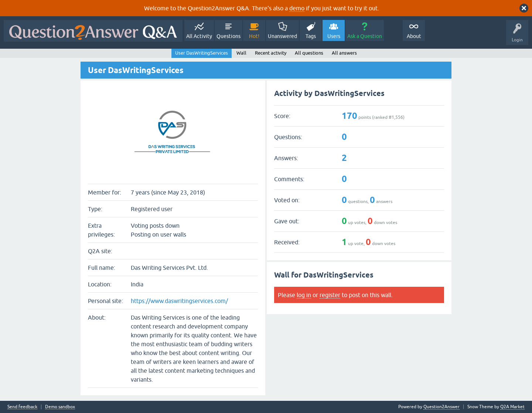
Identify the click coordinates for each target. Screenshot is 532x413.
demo (296, 8)
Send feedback (22, 407)
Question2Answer (441, 406)
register (330, 295)
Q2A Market (512, 406)
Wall (241, 53)
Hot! (254, 36)
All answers (344, 53)
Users (333, 36)
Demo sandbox (60, 407)
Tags (311, 36)
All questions (309, 53)
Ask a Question (364, 36)
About (414, 36)
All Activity (199, 36)
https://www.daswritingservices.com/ (179, 300)
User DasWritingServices (201, 53)
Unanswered (282, 36)
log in (304, 295)
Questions (228, 36)
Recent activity (270, 53)
